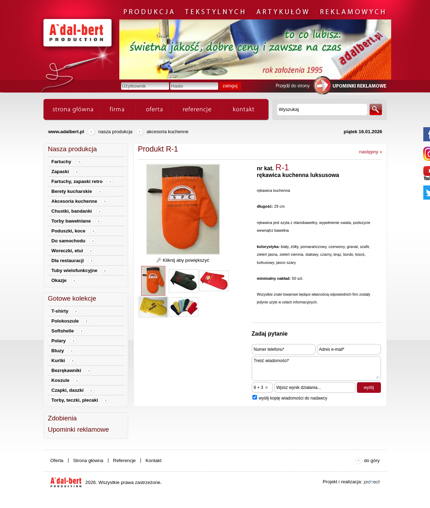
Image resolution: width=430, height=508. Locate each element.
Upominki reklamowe (78, 429)
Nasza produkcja (115, 131)
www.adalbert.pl (66, 131)
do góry (372, 460)
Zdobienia (62, 418)
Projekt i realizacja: (342, 481)
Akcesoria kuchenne (168, 131)
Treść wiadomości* (316, 368)
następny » (370, 151)
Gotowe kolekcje (72, 298)
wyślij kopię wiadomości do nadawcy (293, 398)
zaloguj (230, 85)
